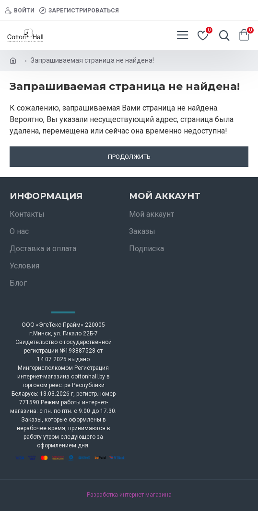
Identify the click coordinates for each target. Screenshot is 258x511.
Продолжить (129, 156)
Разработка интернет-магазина (129, 494)
